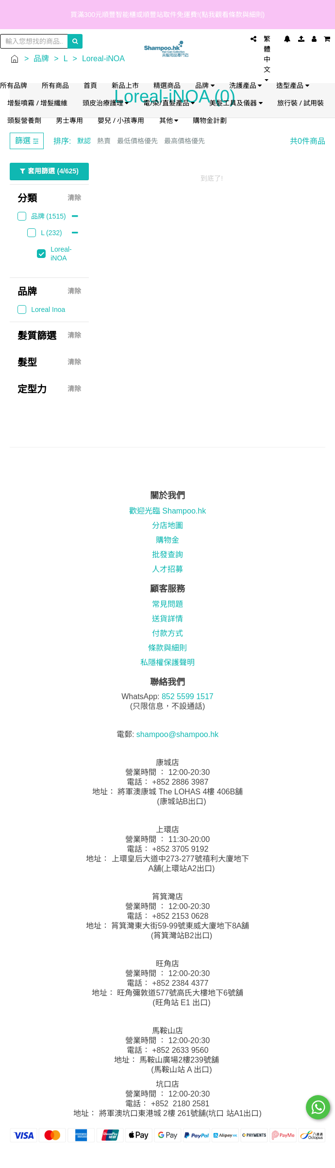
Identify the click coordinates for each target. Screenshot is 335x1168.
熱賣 (104, 141)
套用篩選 (49, 171)
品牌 (205, 85)
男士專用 (69, 120)
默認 (84, 141)
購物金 (167, 540)
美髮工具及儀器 (236, 102)
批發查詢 (167, 554)
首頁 (90, 85)
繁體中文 (267, 58)
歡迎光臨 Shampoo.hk (167, 511)
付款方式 (167, 633)
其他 (169, 120)
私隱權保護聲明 (167, 662)
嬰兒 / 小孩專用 (121, 120)
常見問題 (167, 604)
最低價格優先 (137, 141)
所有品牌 (13, 85)
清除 (74, 198)
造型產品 (292, 85)
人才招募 (167, 569)
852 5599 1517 (188, 696)
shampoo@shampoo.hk (177, 734)
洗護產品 (245, 85)
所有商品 (55, 85)
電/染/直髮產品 (169, 102)
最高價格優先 (184, 141)
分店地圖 (167, 525)
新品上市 (125, 85)
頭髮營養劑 (24, 120)
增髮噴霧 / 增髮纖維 (37, 102)
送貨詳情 (167, 619)
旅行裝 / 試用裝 (300, 102)
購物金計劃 (210, 120)
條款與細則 (167, 648)
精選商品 (167, 85)
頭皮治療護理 (106, 102)
